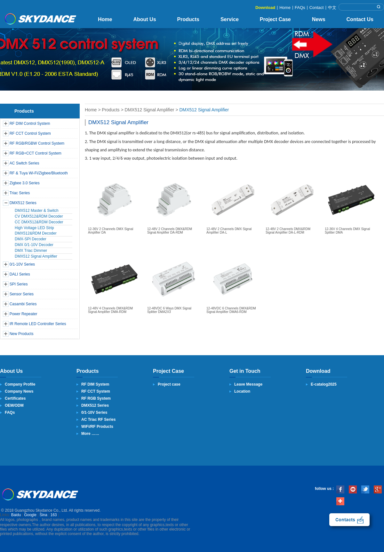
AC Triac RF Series (98, 419)
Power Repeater (23, 314)
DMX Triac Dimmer (31, 250)
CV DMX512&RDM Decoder (39, 216)
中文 (332, 7)
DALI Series (20, 274)
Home (285, 7)
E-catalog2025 (324, 384)
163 (54, 515)
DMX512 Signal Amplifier (36, 256)
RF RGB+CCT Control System (35, 153)
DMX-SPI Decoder (30, 239)
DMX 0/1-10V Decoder (34, 245)
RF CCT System (95, 391)
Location (242, 391)
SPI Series (19, 284)
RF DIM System (95, 384)
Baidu (16, 515)
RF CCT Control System (30, 133)
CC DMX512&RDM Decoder (39, 222)
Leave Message (248, 384)
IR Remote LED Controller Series (38, 324)
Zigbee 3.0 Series (25, 183)
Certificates (15, 398)
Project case (169, 384)
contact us (349, 519)
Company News (19, 391)
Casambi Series (23, 304)
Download (265, 7)
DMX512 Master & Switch (37, 210)
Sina (43, 515)
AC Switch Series (24, 163)
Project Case (275, 19)
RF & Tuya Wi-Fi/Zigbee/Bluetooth (39, 173)
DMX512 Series (23, 203)
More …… (90, 433)
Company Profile (20, 384)
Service (229, 19)
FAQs (300, 7)
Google (30, 515)
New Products (22, 334)
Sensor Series (22, 294)
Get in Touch (244, 371)
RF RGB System (96, 398)
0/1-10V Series (22, 264)
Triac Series (20, 193)
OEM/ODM (14, 405)
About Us (144, 19)
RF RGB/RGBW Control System (37, 143)
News (318, 19)
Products (188, 19)
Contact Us (360, 19)
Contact (316, 7)
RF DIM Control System (30, 123)
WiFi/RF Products (97, 426)
